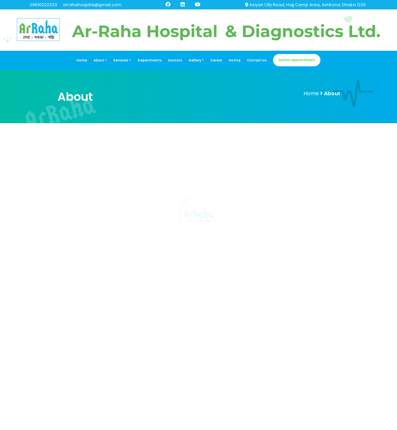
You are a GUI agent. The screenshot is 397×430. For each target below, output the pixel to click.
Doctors (175, 60)
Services (120, 60)
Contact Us (257, 60)
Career (216, 60)
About (98, 60)
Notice (235, 60)
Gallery (195, 60)
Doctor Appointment (297, 60)
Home (82, 60)
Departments (150, 60)
